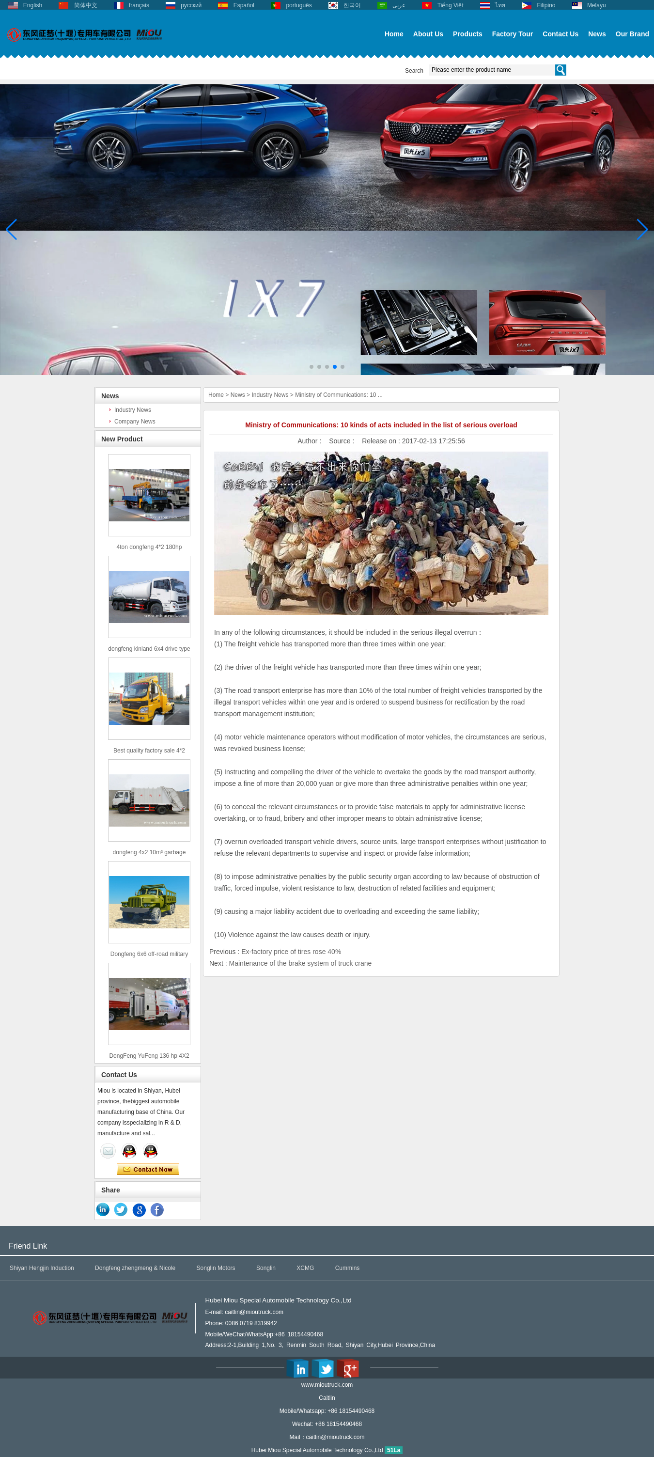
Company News (135, 421)
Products (468, 34)
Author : (310, 441)
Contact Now (148, 1169)
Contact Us (560, 34)
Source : (342, 441)
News (597, 34)
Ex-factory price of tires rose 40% (291, 952)
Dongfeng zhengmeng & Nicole (135, 1268)
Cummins (347, 1268)
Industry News (132, 410)
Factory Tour (512, 34)
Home (394, 34)
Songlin (266, 1268)
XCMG (305, 1268)
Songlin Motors (216, 1268)
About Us (428, 34)
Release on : (382, 441)
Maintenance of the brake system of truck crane (300, 963)
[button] (311, 367)
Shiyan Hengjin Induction (42, 1268)
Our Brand (632, 34)
